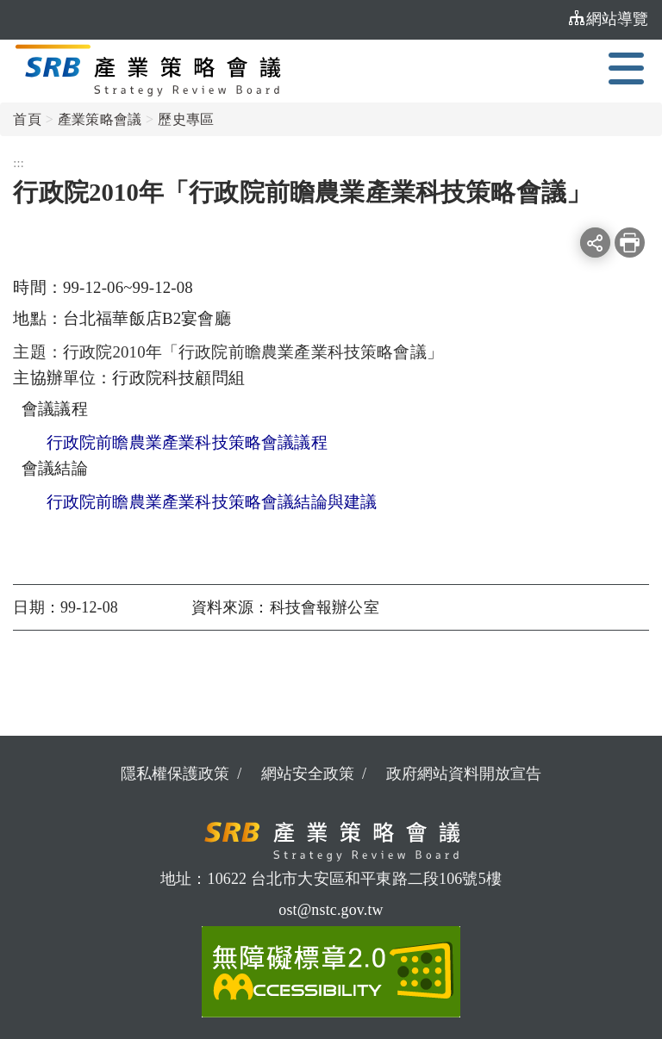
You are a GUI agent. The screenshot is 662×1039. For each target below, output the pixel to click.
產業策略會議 (99, 119)
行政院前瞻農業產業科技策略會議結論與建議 (212, 502)
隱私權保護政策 (175, 773)
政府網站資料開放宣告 (463, 773)
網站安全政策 (307, 773)
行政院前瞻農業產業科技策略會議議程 (187, 442)
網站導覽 (609, 18)
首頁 (27, 119)
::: (551, 19)
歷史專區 (186, 119)
